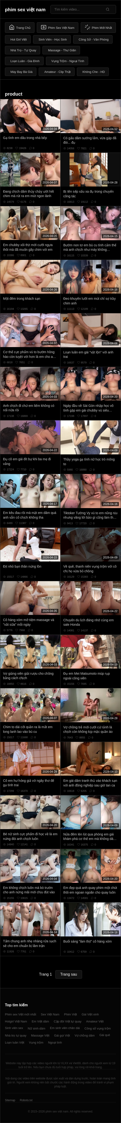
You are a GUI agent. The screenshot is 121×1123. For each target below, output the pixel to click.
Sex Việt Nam (50, 1014)
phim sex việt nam (25, 9)
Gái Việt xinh (90, 1014)
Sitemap (10, 1100)
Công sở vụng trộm (97, 1028)
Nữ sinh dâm (36, 1028)
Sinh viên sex (14, 1028)
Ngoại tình (55, 1042)
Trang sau (68, 974)
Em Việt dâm (40, 1021)
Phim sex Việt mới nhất (20, 1014)
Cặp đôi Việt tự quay (67, 1021)
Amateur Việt (95, 1021)
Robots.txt (26, 1100)
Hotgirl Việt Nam (16, 1021)
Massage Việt (40, 1035)
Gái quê (104, 1035)
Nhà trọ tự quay (15, 1035)
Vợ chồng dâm (85, 1035)
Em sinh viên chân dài (65, 1028)
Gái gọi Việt (62, 1035)
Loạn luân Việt (14, 1042)
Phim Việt (70, 1014)
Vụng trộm (36, 1042)
